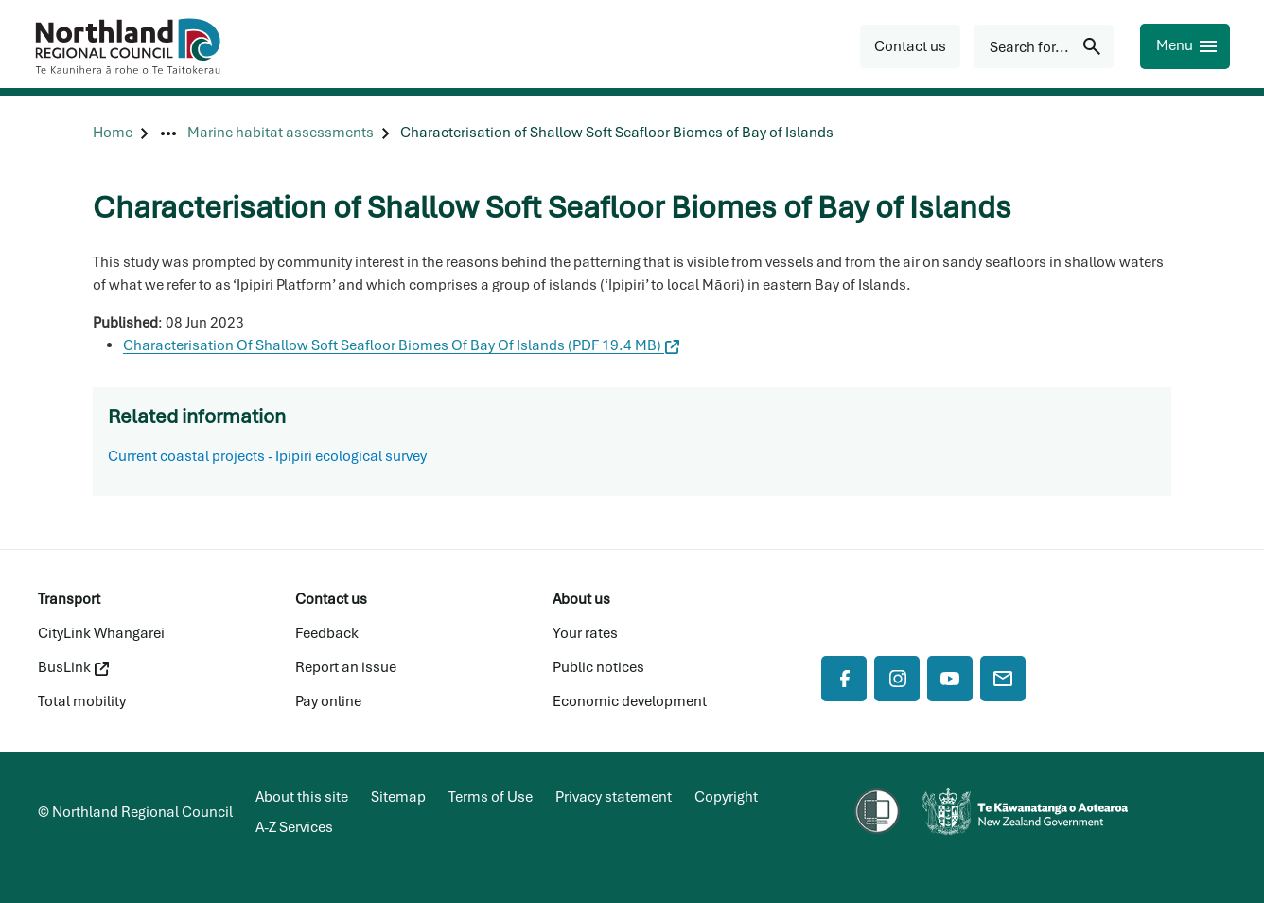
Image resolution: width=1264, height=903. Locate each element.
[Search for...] (1044, 46)
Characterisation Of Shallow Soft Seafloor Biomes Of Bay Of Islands (401, 345)
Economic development (630, 701)
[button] (910, 46)
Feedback (327, 633)
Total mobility (82, 701)
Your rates (585, 633)
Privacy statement (613, 797)
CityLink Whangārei (101, 633)
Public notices (598, 667)
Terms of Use (490, 797)
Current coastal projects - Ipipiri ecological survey (267, 456)
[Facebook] (844, 678)
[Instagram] (897, 678)
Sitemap (398, 797)
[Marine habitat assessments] (280, 133)
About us (581, 599)
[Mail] (1003, 678)
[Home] (112, 133)
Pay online (328, 701)
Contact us (331, 599)
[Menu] (1185, 46)
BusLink (73, 667)
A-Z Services (294, 827)
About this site (301, 797)
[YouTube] (950, 678)
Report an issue (345, 667)
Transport (69, 599)
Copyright (726, 797)
